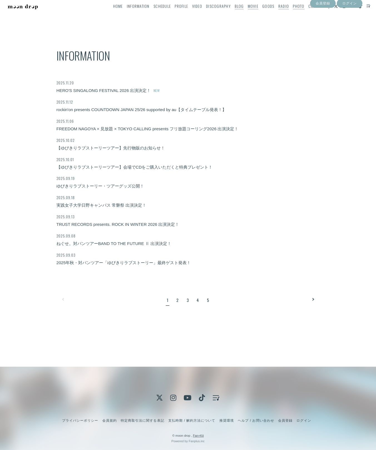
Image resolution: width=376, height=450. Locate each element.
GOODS (260, 16)
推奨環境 (226, 420)
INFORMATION (129, 16)
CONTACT (307, 16)
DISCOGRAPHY (209, 16)
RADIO (274, 16)
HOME (109, 16)
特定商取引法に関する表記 (142, 420)
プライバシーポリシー (80, 420)
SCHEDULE (153, 16)
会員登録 (323, 26)
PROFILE (172, 16)
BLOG (230, 16)
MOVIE (244, 16)
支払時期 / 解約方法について (192, 420)
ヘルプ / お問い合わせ (256, 420)
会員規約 (109, 420)
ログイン (349, 26)
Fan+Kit (198, 435)
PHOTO (290, 16)
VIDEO (188, 16)
